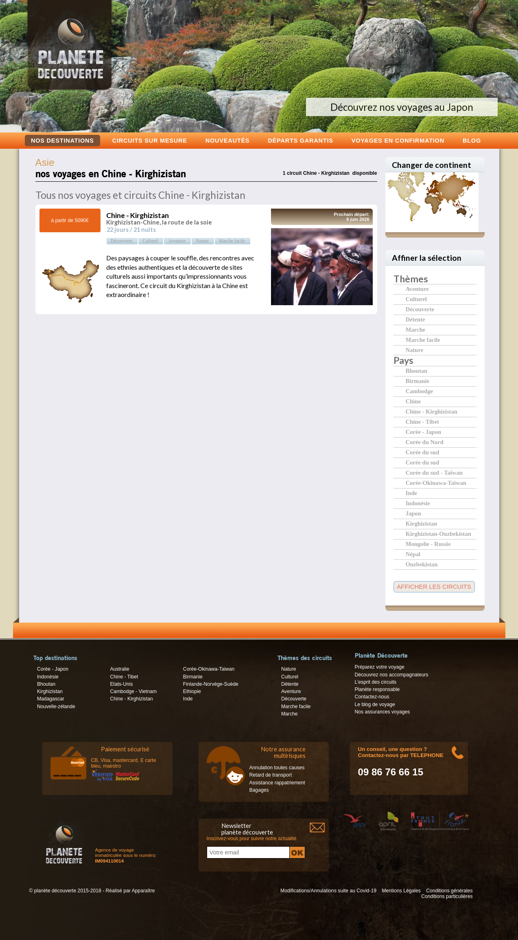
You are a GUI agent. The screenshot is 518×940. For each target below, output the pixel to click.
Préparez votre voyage (379, 667)
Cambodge (419, 391)
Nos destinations (62, 140)
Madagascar (50, 699)
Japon (413, 513)
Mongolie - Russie (428, 544)
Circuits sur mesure (149, 140)
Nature (414, 350)
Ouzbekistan (422, 564)
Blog (472, 140)
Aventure (417, 289)
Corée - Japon (423, 432)
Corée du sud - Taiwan (434, 472)
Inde (411, 493)
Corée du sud (422, 452)
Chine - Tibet (422, 421)
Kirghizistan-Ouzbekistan (438, 534)
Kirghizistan (421, 523)
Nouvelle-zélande (56, 706)
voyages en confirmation (398, 140)
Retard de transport (270, 775)
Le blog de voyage (375, 704)
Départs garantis (300, 140)
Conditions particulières (446, 896)
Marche (415, 329)
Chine (413, 401)
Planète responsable (377, 689)
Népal (413, 554)
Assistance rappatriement (277, 783)
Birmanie (417, 381)
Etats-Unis (121, 684)
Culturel (416, 299)
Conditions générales (449, 891)
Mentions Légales (401, 891)
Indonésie (418, 503)
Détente (415, 319)
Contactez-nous (372, 697)
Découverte (420, 309)
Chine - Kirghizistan (431, 411)
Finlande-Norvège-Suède (210, 684)
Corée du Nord (425, 442)
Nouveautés (227, 140)
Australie (119, 669)
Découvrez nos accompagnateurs (391, 675)
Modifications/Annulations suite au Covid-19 (328, 891)
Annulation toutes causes (277, 767)
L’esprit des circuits (376, 682)
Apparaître (143, 891)
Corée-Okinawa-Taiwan (436, 483)
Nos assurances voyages (382, 712)
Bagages (259, 790)
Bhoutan (416, 371)
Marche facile (423, 340)
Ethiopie (192, 691)
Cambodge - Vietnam (133, 691)
